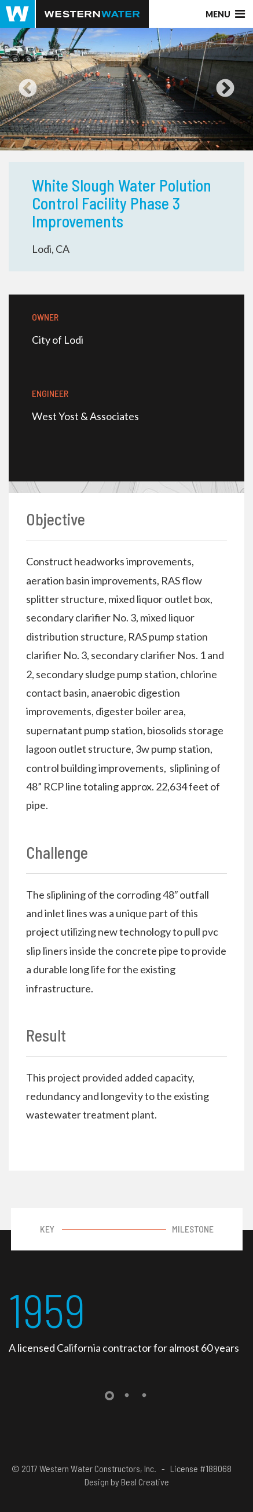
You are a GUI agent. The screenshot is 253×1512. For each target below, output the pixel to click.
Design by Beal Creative (127, 1481)
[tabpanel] (126, 1320)
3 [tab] (144, 1395)
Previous (27, 89)
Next (225, 89)
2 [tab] (127, 1395)
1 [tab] (109, 1395)
